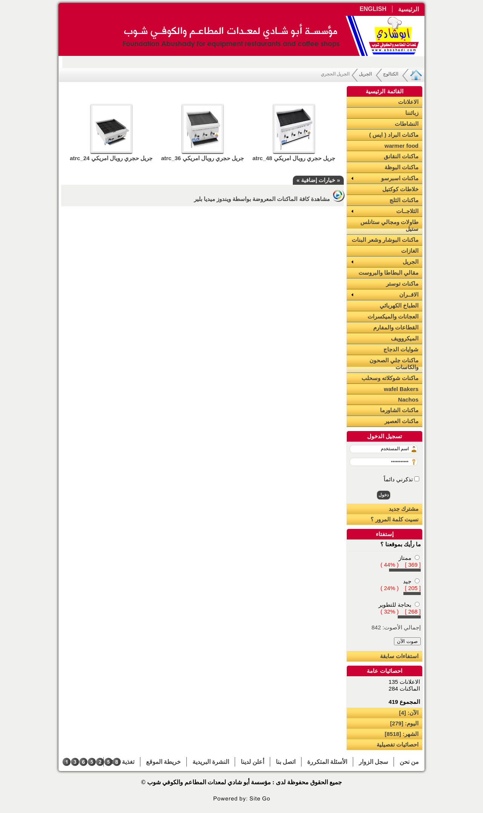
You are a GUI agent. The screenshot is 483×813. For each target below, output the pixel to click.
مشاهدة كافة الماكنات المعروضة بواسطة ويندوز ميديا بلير (269, 199)
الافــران (408, 294)
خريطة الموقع (163, 762)
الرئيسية (408, 9)
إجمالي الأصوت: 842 (396, 627)
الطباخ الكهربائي (399, 305)
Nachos (408, 399)
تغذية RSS (121, 762)
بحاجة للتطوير (394, 604)
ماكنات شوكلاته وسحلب (389, 378)
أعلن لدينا (252, 762)
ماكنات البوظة (401, 167)
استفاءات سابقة (399, 656)
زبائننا (411, 113)
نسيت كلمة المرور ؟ (394, 519)
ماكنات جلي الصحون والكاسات (393, 363)
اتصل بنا (285, 762)
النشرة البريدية (210, 762)
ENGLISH (373, 9)
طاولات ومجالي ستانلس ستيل (389, 225)
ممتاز (404, 558)
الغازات (409, 250)
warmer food (401, 145)
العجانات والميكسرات (393, 316)
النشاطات (406, 124)
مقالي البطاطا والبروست (388, 272)
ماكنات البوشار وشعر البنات (385, 239)
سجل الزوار (373, 762)
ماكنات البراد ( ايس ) (393, 134)
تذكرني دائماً (399, 479)
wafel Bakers (401, 389)
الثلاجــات (407, 211)
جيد (407, 581)
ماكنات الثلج (403, 200)
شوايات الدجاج (400, 349)
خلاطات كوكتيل (400, 189)
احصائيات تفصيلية (397, 744)
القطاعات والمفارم (395, 327)
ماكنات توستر (402, 283)
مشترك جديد (403, 508)
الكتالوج (390, 74)
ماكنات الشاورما (399, 410)
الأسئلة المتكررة (327, 762)
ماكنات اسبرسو (399, 178)
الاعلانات (408, 102)
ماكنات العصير (401, 421)
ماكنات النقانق (401, 156)
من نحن (409, 762)
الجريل (365, 74)
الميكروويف (404, 338)
